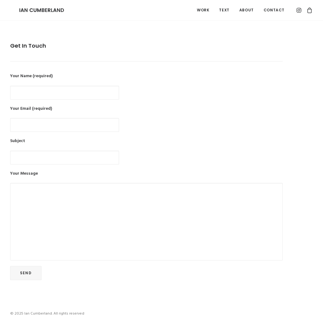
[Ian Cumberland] (32, 10)
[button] (300, 10)
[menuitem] (203, 10)
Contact (274, 10)
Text (224, 10)
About (246, 10)
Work (203, 10)
